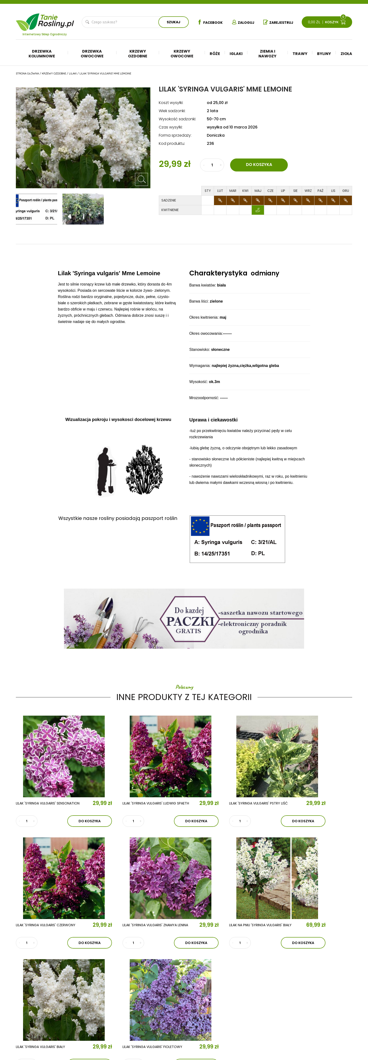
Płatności (312, 1014)
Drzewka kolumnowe (42, 54)
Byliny (324, 53)
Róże (215, 53)
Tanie (56, 19)
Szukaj (173, 22)
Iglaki (236, 53)
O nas (111, 981)
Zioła (346, 53)
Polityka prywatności (323, 999)
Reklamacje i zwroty (322, 1007)
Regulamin (313, 992)
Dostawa (312, 1021)
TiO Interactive (342, 1036)
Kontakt (115, 1009)
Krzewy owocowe (182, 54)
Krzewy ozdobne (137, 54)
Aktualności (122, 995)
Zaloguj (243, 22)
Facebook (209, 22)
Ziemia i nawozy (267, 54)
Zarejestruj (279, 22)
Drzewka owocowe (92, 54)
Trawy (300, 53)
